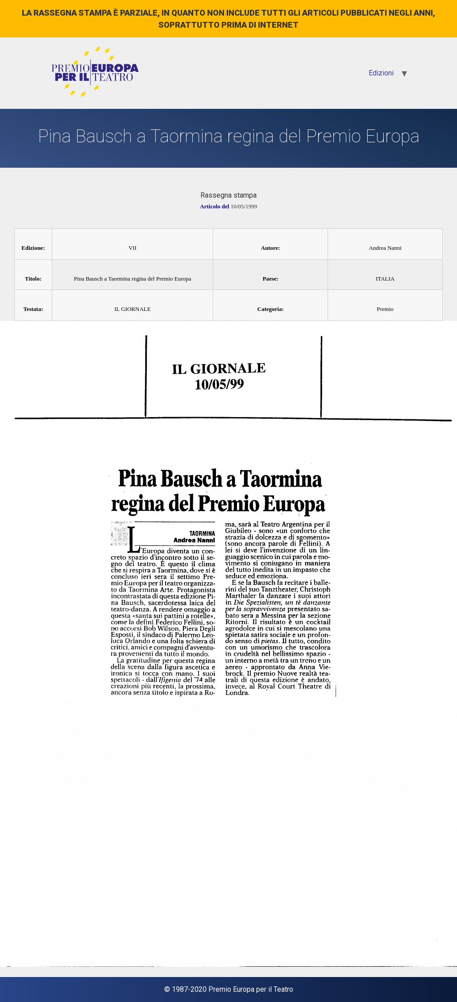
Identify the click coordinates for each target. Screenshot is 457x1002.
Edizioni (381, 73)
